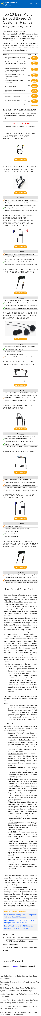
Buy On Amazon (34, 58)
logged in (16, 966)
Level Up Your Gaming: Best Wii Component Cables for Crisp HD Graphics (20, 916)
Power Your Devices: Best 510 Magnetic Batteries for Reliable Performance (18, 927)
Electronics (10, 935)
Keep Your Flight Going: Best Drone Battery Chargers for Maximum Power (20, 921)
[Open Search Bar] (31, 4)
